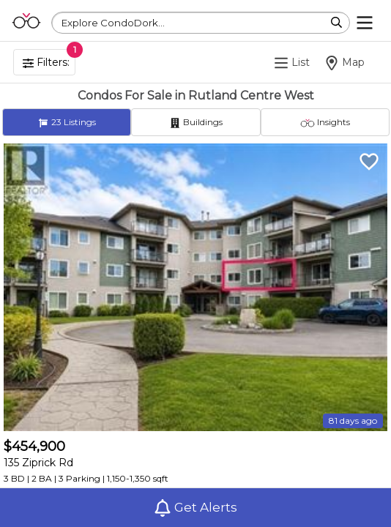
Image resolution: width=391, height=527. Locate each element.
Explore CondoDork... (113, 23)
